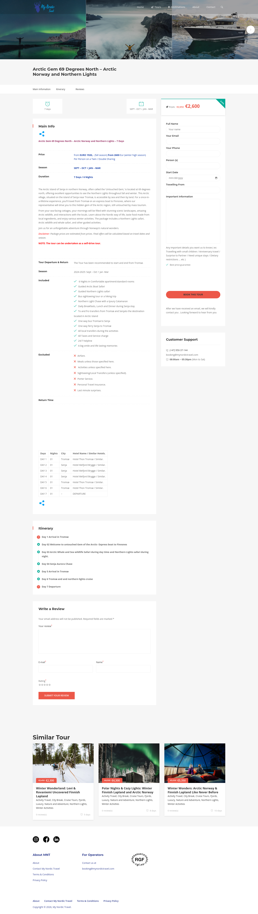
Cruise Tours (70, 800)
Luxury (39, 803)
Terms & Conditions (43, 874)
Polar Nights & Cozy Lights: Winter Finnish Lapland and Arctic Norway (127, 790)
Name (99, 662)
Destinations (176, 7)
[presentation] (191, 279)
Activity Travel (43, 800)
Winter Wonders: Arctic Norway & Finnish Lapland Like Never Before (193, 790)
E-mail (42, 662)
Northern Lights (78, 803)
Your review (45, 626)
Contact (210, 7)
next (250, 30)
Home (140, 7)
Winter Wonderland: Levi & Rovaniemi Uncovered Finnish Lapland (58, 792)
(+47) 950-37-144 (179, 350)
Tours (156, 7)
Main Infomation (42, 89)
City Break (57, 800)
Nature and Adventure (57, 803)
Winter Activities (44, 807)
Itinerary (60, 89)
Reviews (80, 89)
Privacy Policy (40, 880)
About (196, 7)
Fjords (82, 800)
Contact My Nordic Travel (46, 868)
